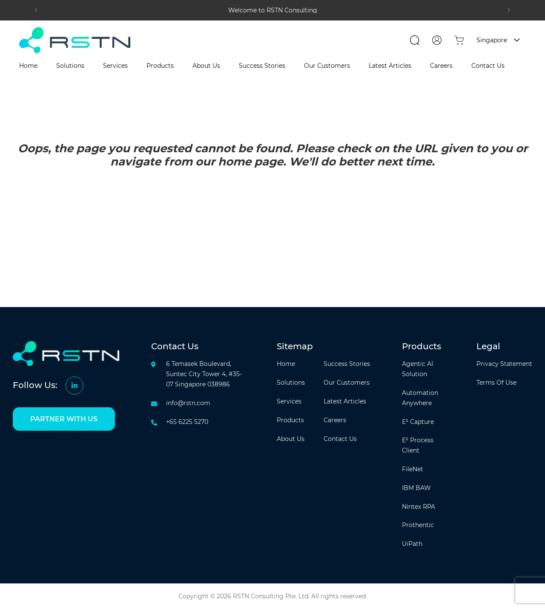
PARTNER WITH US (64, 419)
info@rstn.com (188, 403)
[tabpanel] (272, 10)
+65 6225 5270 (187, 422)
